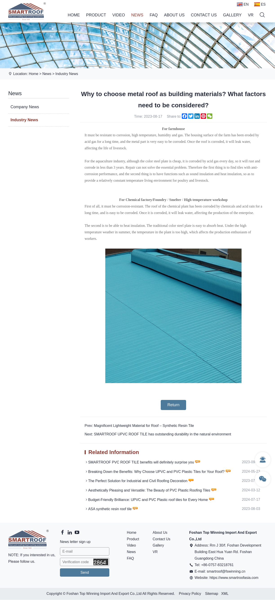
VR (250, 15)
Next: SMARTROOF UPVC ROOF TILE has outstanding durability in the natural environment (158, 434)
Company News (25, 107)
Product (96, 15)
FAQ (154, 15)
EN (243, 4)
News (137, 15)
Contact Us (204, 15)
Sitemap (211, 594)
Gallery (232, 15)
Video (118, 15)
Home (74, 15)
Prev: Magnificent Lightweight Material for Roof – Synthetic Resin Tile (140, 426)
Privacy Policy (190, 594)
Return (173, 405)
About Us (174, 15)
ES (260, 4)
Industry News (66, 74)
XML (225, 594)
